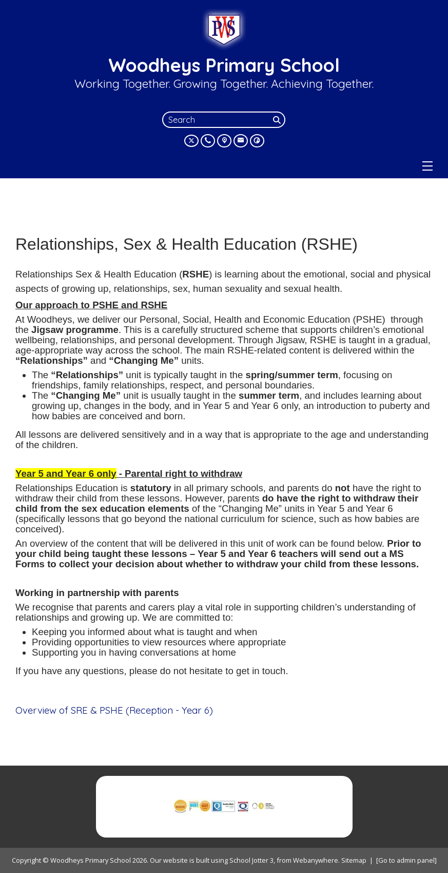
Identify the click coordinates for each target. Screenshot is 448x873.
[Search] (278, 120)
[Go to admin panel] (406, 860)
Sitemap (353, 860)
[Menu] (427, 166)
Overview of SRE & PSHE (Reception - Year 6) (114, 710)
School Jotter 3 (251, 860)
